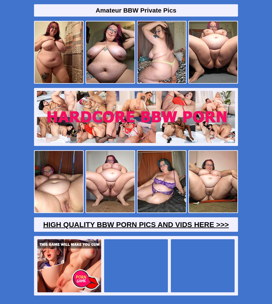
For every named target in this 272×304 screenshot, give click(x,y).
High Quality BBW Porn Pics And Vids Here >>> (136, 225)
